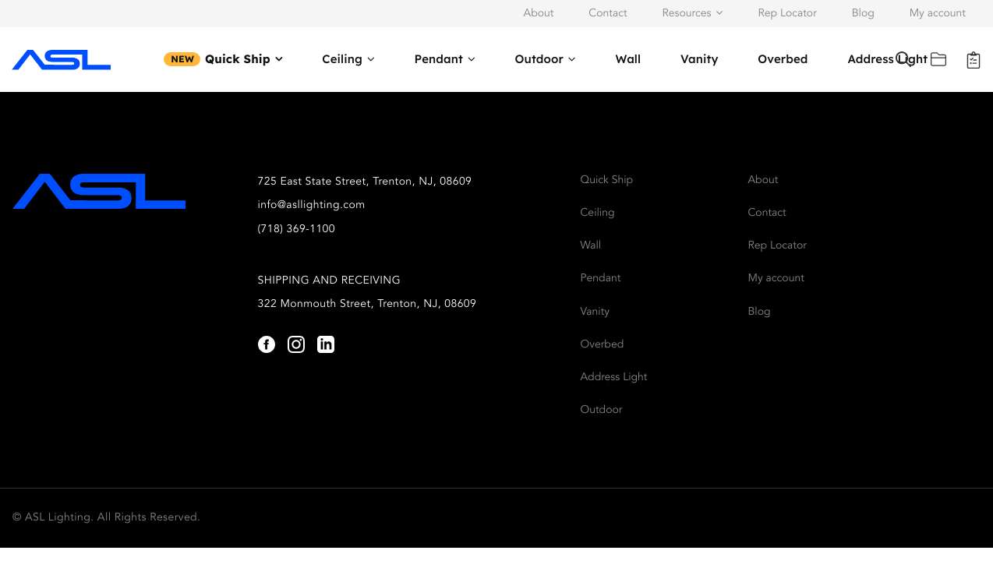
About (539, 14)
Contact (607, 14)
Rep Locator (787, 14)
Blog (863, 14)
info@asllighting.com (312, 205)
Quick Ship (237, 58)
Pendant (439, 58)
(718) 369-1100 (297, 229)
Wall (628, 58)
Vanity (699, 58)
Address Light (614, 377)
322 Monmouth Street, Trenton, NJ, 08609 (367, 304)
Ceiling (342, 58)
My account (938, 14)
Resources (686, 14)
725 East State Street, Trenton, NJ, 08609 (365, 182)
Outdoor (539, 58)
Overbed (782, 58)
